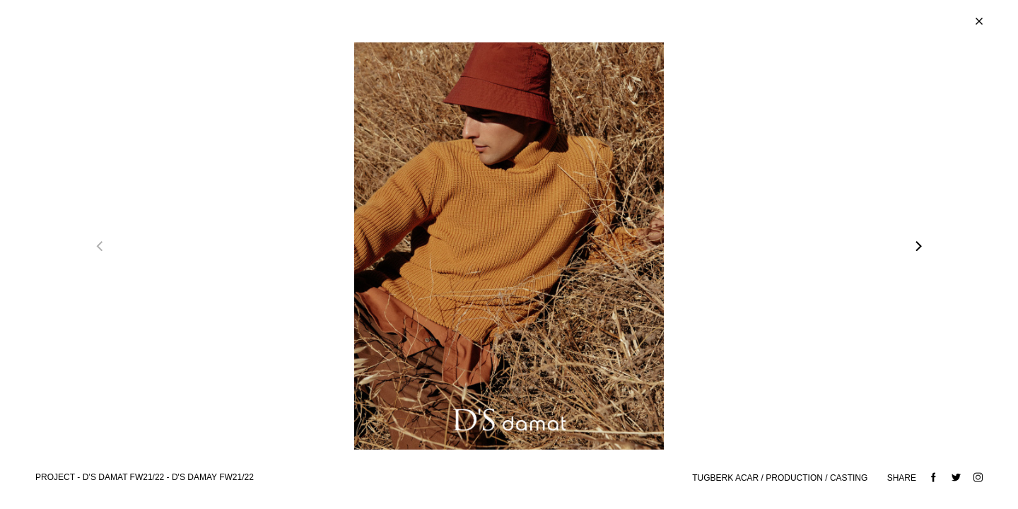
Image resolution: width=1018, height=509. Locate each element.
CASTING (850, 478)
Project (55, 477)
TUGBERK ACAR (725, 478)
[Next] (917, 246)
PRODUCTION (794, 478)
